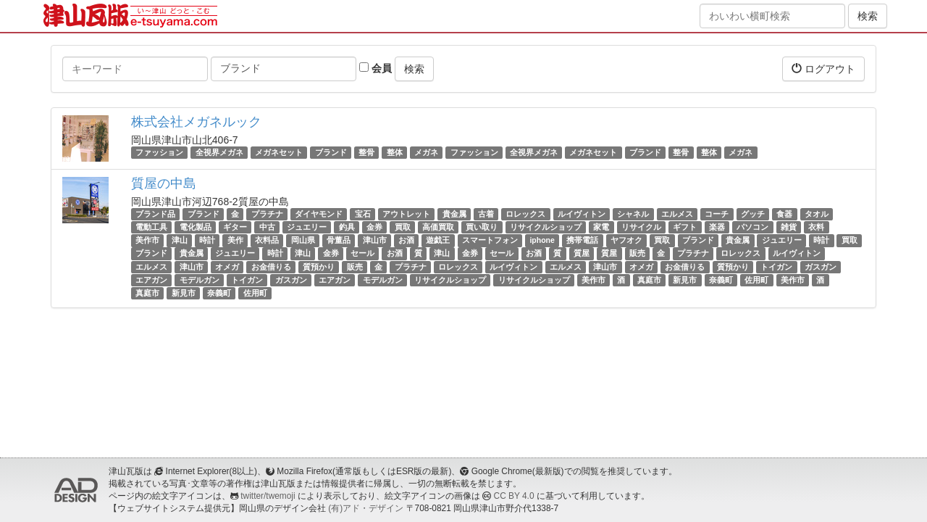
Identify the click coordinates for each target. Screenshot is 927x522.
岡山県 (303, 240)
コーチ (717, 214)
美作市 (147, 240)
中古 (267, 227)
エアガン (151, 280)
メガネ (426, 152)
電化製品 (195, 227)
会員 (375, 68)
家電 (601, 227)
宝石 (363, 214)
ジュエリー (307, 227)
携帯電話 (582, 240)
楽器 (717, 227)
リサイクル (641, 227)
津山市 (375, 240)
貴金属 (454, 214)
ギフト (685, 227)
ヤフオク (626, 240)
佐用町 (756, 280)
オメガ (227, 266)
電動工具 (151, 227)
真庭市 (649, 280)
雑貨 (789, 227)
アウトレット (406, 214)
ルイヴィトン (581, 214)
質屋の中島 (163, 183)
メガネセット (279, 152)
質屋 (582, 253)
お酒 (406, 240)
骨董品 (339, 240)
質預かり (319, 266)
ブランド (331, 152)
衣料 (816, 227)
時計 (207, 240)
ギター (235, 227)
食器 (784, 214)
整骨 (366, 152)
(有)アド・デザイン (365, 508)
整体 (395, 152)
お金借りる (271, 266)
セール (362, 253)
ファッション (159, 152)
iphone (541, 240)
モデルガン (199, 280)
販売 (637, 253)
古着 (486, 214)
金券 (374, 227)
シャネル (633, 214)
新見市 (685, 280)
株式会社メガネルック (196, 122)
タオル (817, 214)
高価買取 (438, 227)
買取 (403, 227)
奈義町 (721, 280)
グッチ (753, 214)
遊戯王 (438, 240)
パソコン (752, 227)
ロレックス (525, 214)
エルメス (677, 214)
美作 (235, 240)
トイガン (776, 266)
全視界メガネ (219, 152)
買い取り (482, 227)
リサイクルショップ (546, 227)
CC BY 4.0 (514, 496)
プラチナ (267, 214)
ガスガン (820, 266)
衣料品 (267, 240)
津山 (180, 240)
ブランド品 (155, 214)
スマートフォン (490, 240)
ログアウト (823, 68)
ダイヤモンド (319, 214)
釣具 (347, 227)
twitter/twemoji (267, 496)
